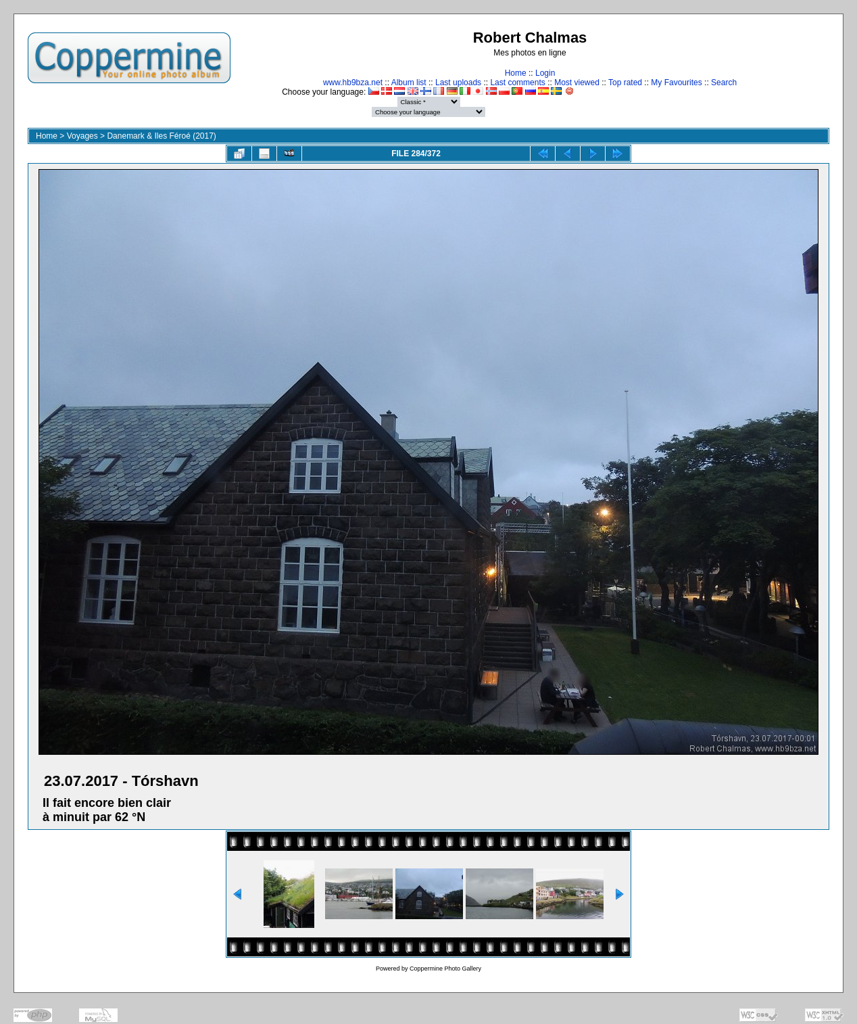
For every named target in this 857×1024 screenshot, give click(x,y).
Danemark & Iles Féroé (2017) (161, 136)
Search (724, 82)
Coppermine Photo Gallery (445, 968)
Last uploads (458, 82)
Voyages (82, 136)
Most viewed (576, 82)
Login (545, 73)
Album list (408, 82)
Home (516, 73)
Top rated (625, 82)
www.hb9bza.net (353, 82)
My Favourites (676, 82)
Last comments (517, 82)
